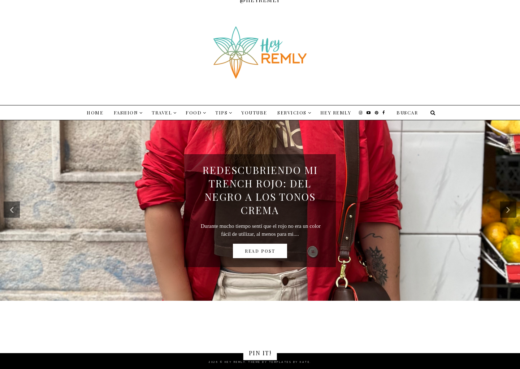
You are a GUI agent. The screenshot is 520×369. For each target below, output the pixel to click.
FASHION (126, 112)
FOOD (194, 112)
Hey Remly (335, 112)
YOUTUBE (254, 112)
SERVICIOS (292, 112)
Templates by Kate (289, 362)
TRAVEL (162, 112)
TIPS (221, 112)
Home (95, 112)
